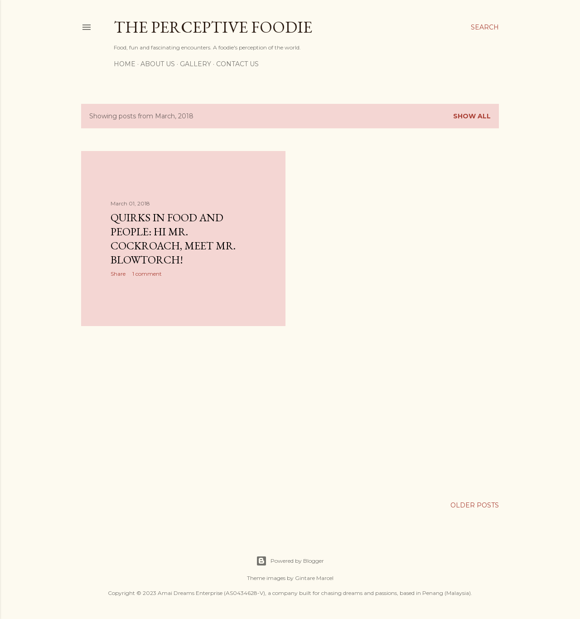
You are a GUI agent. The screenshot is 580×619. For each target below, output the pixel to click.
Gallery (195, 64)
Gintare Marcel (314, 578)
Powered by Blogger (290, 561)
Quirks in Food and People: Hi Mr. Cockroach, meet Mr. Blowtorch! (173, 238)
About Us (157, 64)
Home (124, 64)
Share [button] (118, 273)
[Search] (485, 27)
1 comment (147, 273)
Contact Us (237, 64)
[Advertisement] (183, 412)
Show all (472, 116)
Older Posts (474, 505)
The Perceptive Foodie (213, 27)
